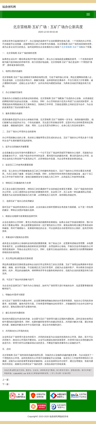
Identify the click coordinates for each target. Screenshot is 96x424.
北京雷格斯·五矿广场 (71, 47)
